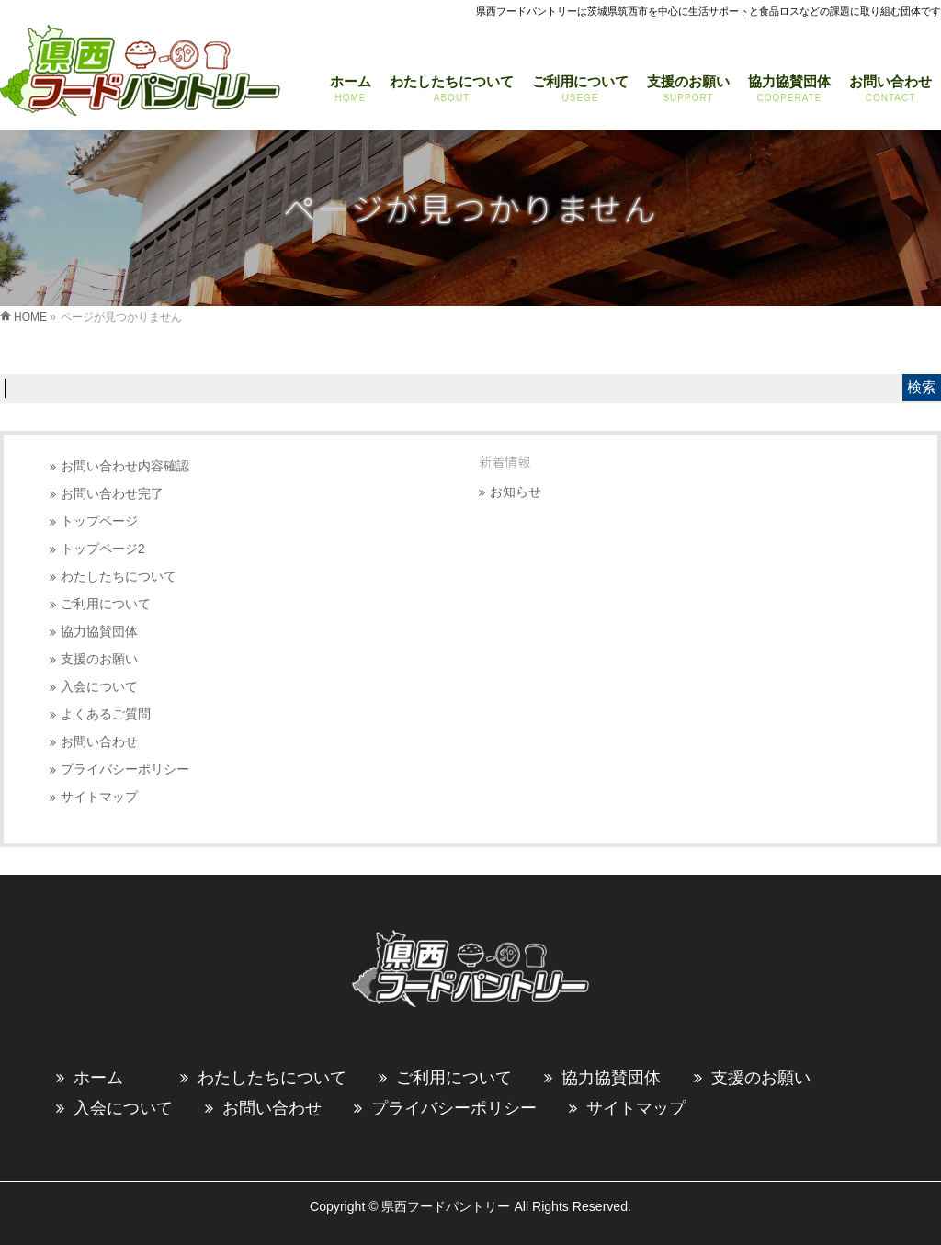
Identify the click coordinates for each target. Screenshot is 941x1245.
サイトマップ (99, 797)
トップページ (99, 521)
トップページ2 (103, 549)
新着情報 (504, 461)
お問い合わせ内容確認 (125, 466)
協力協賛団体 (99, 632)
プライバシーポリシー (125, 769)
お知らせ (515, 492)
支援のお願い (99, 659)
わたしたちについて (118, 576)
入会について (99, 687)
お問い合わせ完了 (112, 494)
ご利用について (106, 604)
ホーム (98, 1078)
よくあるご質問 (106, 714)
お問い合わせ (99, 742)
